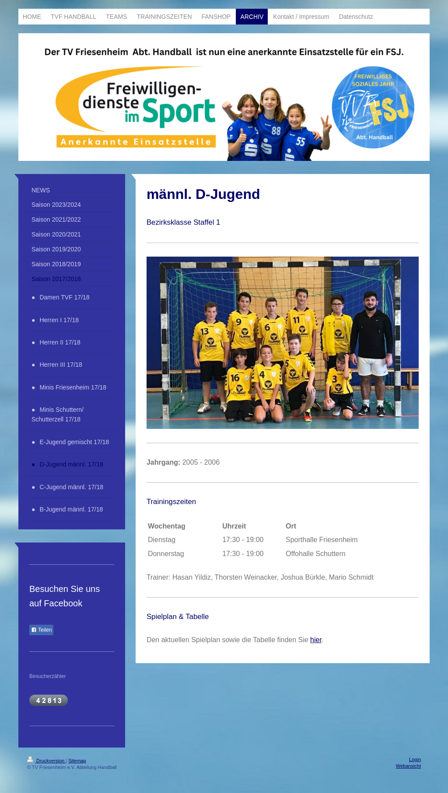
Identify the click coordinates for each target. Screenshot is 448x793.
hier (316, 639)
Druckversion (46, 760)
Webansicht (408, 766)
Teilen (41, 630)
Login (415, 759)
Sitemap (77, 760)
